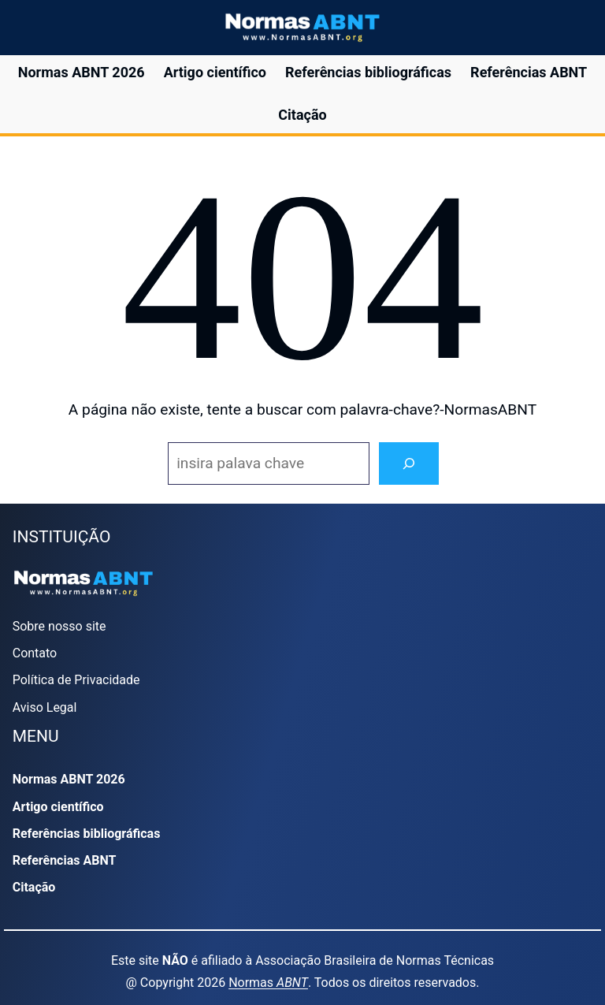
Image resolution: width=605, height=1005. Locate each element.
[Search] (409, 464)
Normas (268, 982)
